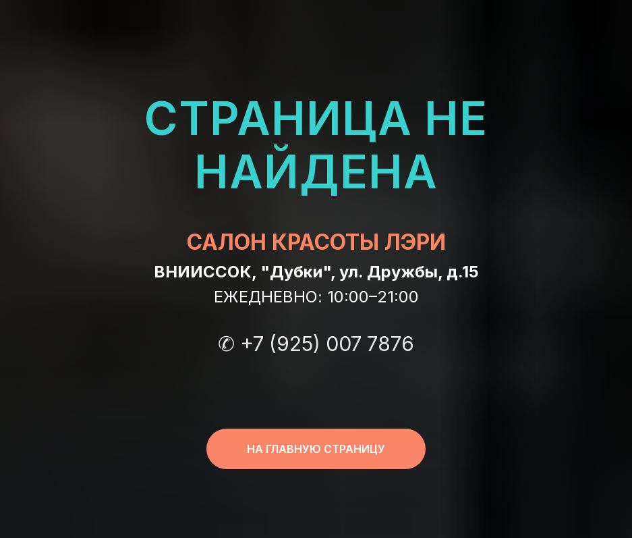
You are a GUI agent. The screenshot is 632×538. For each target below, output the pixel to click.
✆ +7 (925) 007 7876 (316, 343)
